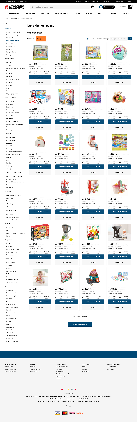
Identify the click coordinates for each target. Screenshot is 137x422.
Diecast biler (10, 62)
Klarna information (10, 371)
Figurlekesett (10, 118)
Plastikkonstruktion (12, 252)
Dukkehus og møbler (12, 110)
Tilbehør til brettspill (12, 335)
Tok (7, 91)
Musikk (8, 160)
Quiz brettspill (10, 313)
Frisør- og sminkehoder (13, 121)
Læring (8, 157)
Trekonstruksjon (11, 255)
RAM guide (110, 369)
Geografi (9, 185)
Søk (130, 38)
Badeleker (9, 143)
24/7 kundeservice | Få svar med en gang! (16, 1)
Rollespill (8, 28)
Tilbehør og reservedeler (13, 204)
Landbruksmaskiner (12, 74)
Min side (58, 379)
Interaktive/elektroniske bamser (15, 233)
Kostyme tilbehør (11, 52)
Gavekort (86, 1)
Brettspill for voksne (12, 341)
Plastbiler (9, 85)
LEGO (8, 243)
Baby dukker (10, 104)
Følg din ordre (60, 371)
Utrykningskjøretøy (12, 94)
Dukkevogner (10, 115)
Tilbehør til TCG (10, 333)
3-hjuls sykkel (10, 166)
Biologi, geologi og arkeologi (14, 176)
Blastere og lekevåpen (12, 35)
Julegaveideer (10, 214)
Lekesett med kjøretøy (13, 79)
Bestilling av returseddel (63, 374)
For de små (8, 133)
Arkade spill (9, 290)
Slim (7, 277)
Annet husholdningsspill (13, 32)
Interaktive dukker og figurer (14, 124)
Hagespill (9, 301)
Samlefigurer (10, 130)
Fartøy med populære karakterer (16, 68)
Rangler (8, 163)
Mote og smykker (11, 271)
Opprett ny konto (118, 1)
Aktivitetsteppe (11, 140)
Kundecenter (77, 1)
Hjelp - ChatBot (60, 376)
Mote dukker (10, 127)
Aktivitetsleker (10, 137)
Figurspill (9, 298)
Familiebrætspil (11, 296)
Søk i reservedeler (106, 1)
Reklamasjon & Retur (62, 366)
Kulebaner (9, 246)
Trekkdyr (8, 168)
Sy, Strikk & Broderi (12, 279)
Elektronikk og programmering (15, 182)
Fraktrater (59, 369)
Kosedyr (8, 236)
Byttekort (9, 324)
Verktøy (8, 55)
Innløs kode (95, 1)
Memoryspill (9, 338)
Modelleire (9, 268)
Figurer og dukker (10, 97)
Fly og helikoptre (11, 71)
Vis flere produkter (80, 324)
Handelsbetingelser (10, 369)
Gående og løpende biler (13, 154)
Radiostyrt (8, 191)
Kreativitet (8, 259)
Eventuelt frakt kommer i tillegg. (36, 78)
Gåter (8, 315)
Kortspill (8, 310)
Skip (7, 88)
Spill (6, 286)
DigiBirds (9, 230)
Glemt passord (34, 371)
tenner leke (9, 146)
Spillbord (9, 330)
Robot (8, 201)
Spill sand (9, 265)
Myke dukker (9, 227)
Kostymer (9, 49)
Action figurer (10, 101)
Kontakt (84, 369)
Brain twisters (10, 304)
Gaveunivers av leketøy (13, 217)
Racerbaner (9, 198)
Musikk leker (9, 43)
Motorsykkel (9, 82)
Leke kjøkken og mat (12, 40)
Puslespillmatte (11, 318)
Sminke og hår (10, 46)
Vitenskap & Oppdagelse (13, 172)
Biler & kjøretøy (10, 58)
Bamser (7, 224)
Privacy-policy (9, 366)
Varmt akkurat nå (10, 210)
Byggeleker (8, 240)
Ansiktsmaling (10, 262)
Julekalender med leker (13, 220)
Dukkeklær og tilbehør (12, 112)
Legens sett (9, 38)
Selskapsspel (10, 327)
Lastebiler (9, 76)
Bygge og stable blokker (13, 149)
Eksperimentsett (11, 179)
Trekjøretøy (9, 65)
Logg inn (128, 1)
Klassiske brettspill (12, 307)
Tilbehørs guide (111, 366)
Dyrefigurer (9, 107)
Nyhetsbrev (85, 371)
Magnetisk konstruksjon (13, 249)
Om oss (84, 366)
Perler (8, 274)
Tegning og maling (11, 282)
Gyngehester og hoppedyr (14, 151)
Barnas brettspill (11, 293)
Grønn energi (10, 187)
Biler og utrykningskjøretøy (14, 195)
